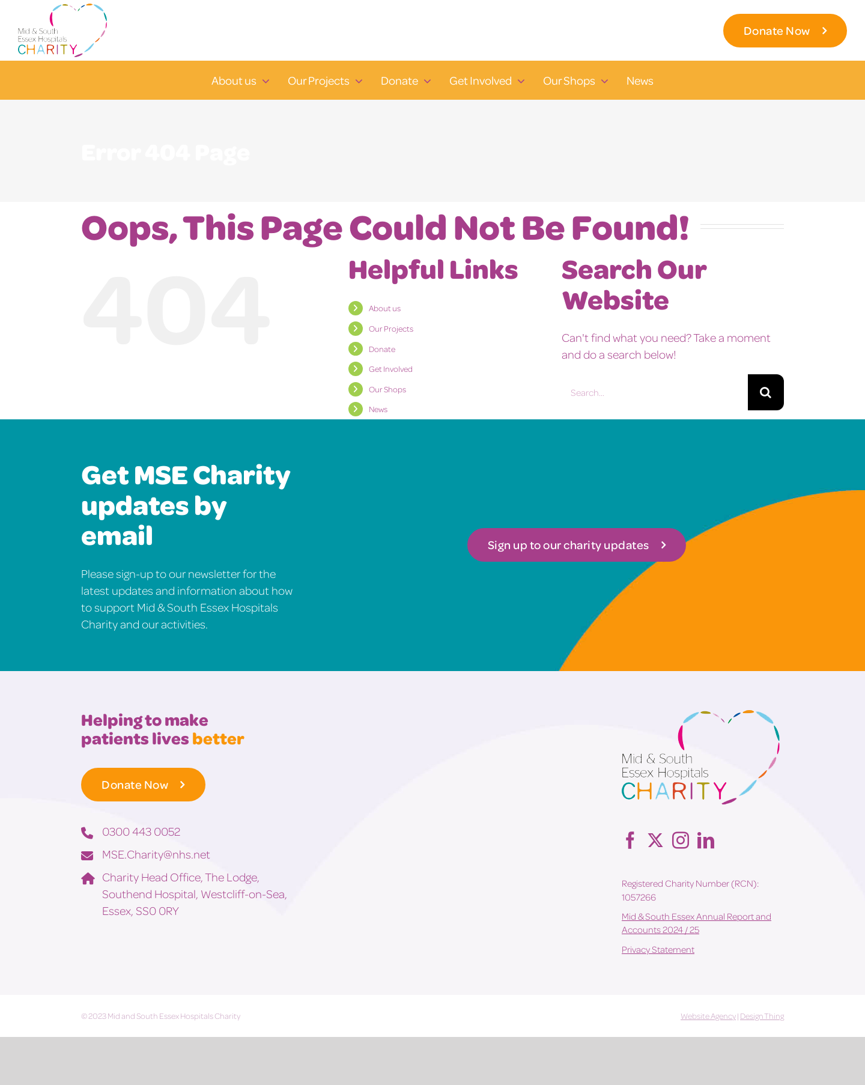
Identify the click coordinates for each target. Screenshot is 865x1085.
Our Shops (387, 389)
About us (385, 308)
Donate (382, 349)
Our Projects (391, 328)
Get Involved (391, 368)
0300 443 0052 (141, 831)
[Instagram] (680, 840)
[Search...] (655, 392)
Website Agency (708, 1016)
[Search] (766, 392)
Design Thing (762, 1016)
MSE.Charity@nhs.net (156, 853)
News (378, 409)
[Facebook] (630, 840)
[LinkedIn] (705, 840)
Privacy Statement (658, 949)
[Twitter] (655, 840)
